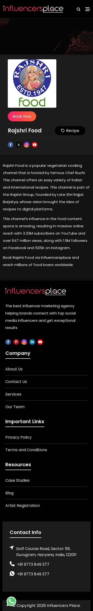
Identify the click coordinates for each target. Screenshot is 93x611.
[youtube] (40, 341)
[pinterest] (16, 341)
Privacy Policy (18, 437)
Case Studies (17, 480)
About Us (14, 369)
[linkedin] (32, 341)
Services (13, 394)
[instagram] (24, 341)
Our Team (15, 407)
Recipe (70, 130)
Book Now (22, 116)
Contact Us (16, 381)
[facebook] (8, 341)
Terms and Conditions (26, 450)
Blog (9, 493)
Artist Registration (22, 505)
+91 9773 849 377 (33, 564)
